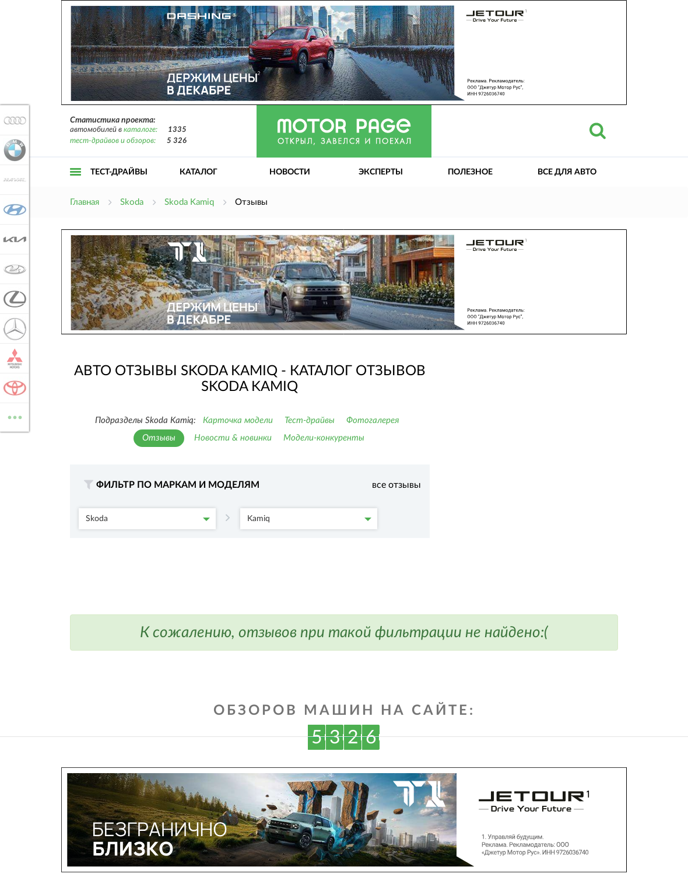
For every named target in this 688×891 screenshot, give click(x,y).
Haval (13, 179)
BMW (13, 150)
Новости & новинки (233, 438)
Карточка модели (238, 420)
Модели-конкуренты (323, 438)
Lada (13, 269)
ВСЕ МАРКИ (13, 416)
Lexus (13, 298)
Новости (289, 172)
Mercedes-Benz (13, 328)
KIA (13, 239)
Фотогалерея (372, 420)
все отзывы (396, 485)
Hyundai (13, 209)
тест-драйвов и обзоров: (113, 141)
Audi (13, 120)
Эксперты (381, 172)
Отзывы (158, 438)
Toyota (13, 388)
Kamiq (309, 519)
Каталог (198, 172)
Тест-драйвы (119, 172)
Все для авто (567, 172)
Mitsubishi (13, 358)
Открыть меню (76, 185)
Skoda (148, 519)
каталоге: (140, 130)
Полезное (470, 172)
